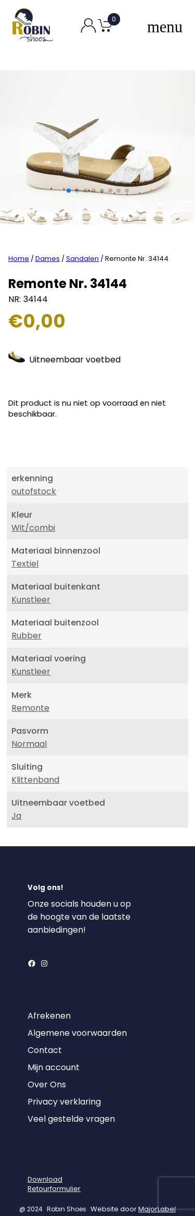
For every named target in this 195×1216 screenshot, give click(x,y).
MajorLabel (157, 1194)
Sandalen (82, 243)
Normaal (29, 729)
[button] (69, 191)
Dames (47, 243)
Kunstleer (30, 585)
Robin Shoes (66, 1193)
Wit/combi (33, 513)
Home (18, 243)
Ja (16, 801)
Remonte (30, 693)
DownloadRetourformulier (54, 1169)
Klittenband (35, 765)
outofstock (33, 477)
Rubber (26, 620)
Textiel (24, 549)
